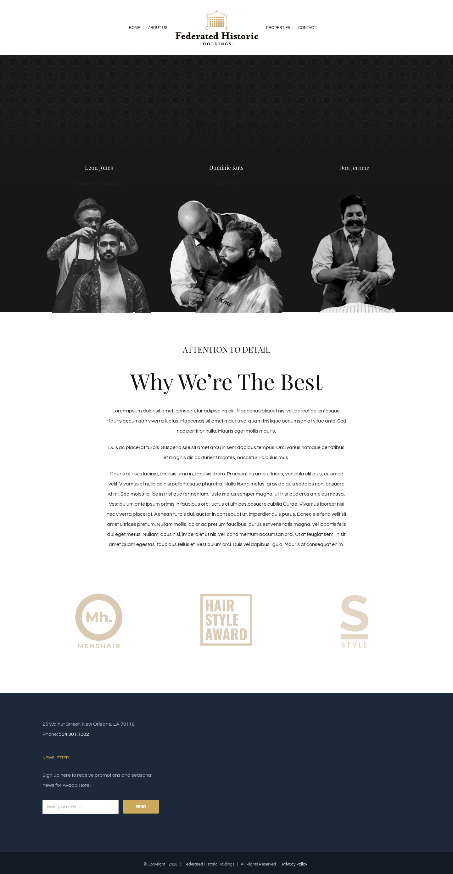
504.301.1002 (74, 734)
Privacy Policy (294, 864)
